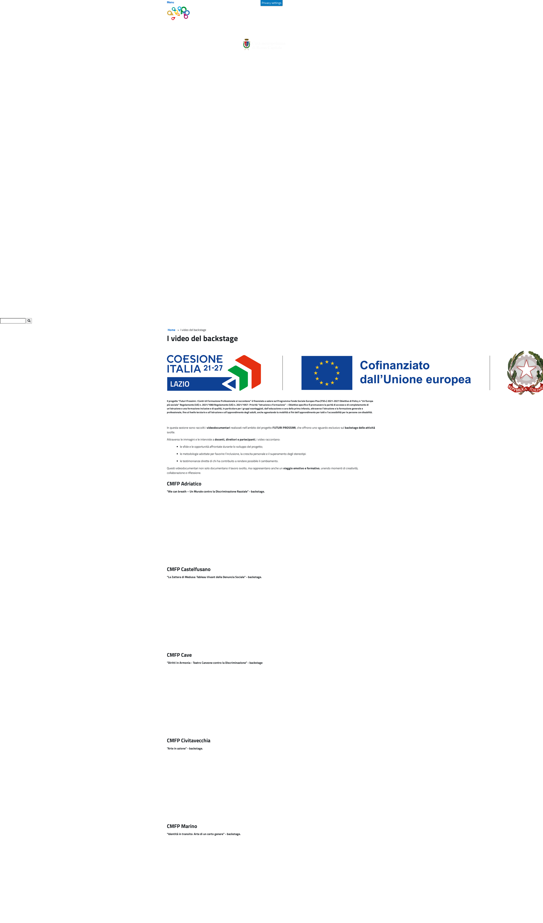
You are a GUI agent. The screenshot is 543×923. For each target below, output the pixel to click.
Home (171, 330)
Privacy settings (271, 3)
